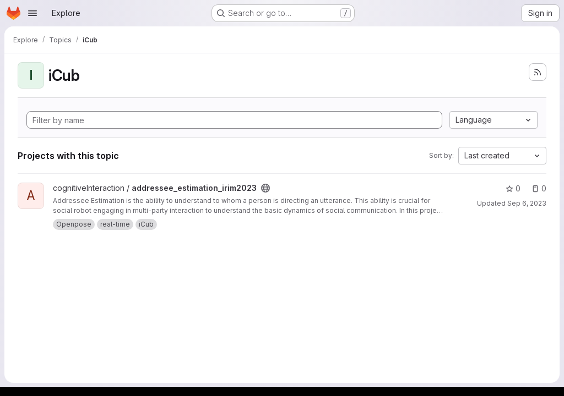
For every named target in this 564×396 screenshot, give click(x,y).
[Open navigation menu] (32, 13)
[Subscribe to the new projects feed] (537, 72)
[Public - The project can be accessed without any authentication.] (265, 188)
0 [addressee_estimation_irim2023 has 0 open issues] (539, 188)
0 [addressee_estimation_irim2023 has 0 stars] (513, 188)
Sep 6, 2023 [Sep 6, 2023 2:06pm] (526, 203)
